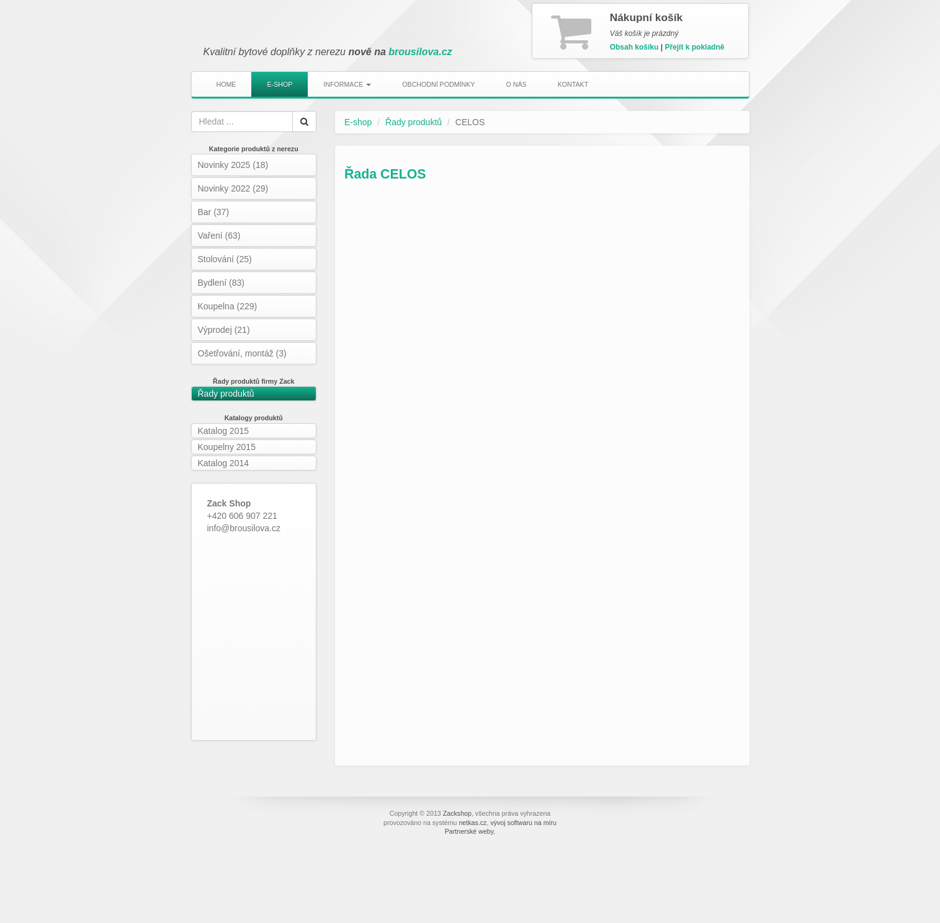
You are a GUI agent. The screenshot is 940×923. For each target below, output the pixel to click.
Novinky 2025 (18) (233, 165)
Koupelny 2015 (227, 447)
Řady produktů (226, 394)
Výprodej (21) (224, 330)
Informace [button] (347, 84)
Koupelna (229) (227, 306)
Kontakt (573, 84)
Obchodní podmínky (438, 84)
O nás (516, 84)
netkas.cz (472, 822)
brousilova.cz (420, 51)
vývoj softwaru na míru (523, 822)
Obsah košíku (634, 47)
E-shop (279, 84)
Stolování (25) (225, 259)
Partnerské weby (469, 831)
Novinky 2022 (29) (233, 188)
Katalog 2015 (223, 431)
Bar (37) (214, 212)
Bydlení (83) (221, 283)
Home (226, 84)
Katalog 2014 (223, 463)
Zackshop (457, 813)
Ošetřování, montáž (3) (242, 353)
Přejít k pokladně (694, 47)
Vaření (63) (219, 236)
